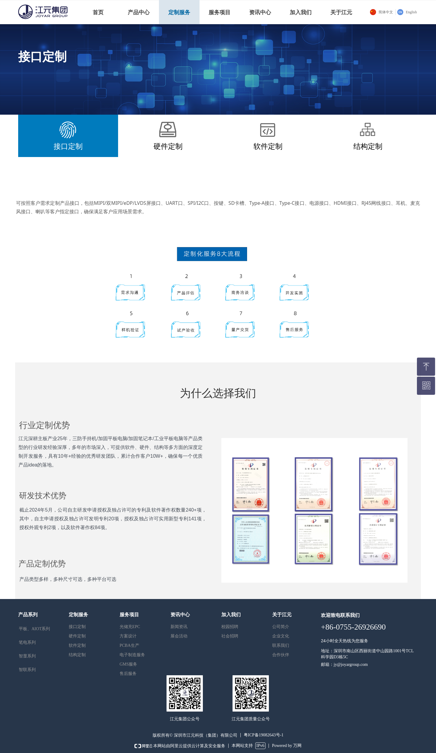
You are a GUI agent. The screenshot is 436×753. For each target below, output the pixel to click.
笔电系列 (27, 642)
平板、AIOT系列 (34, 629)
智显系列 (27, 656)
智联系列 (27, 669)
